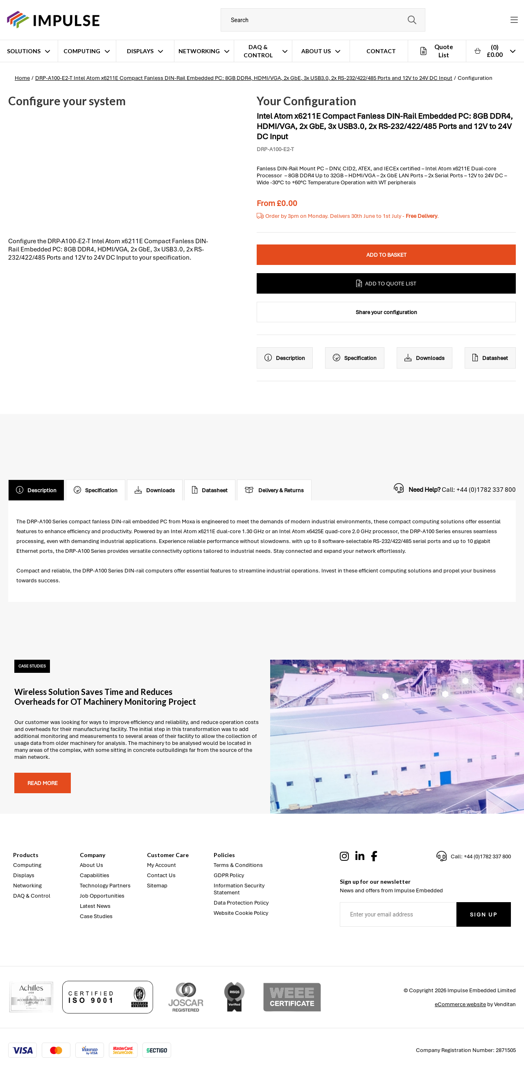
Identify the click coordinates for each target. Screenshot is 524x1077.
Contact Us (161, 875)
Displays (140, 51)
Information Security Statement (239, 889)
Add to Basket (386, 254)
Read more (42, 783)
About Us (316, 51)
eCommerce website (460, 1004)
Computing (81, 51)
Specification (355, 358)
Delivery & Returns (274, 490)
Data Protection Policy (241, 902)
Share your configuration (386, 312)
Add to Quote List (386, 283)
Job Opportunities (102, 895)
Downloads (424, 358)
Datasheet (490, 358)
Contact (381, 51)
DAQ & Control (258, 51)
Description (284, 358)
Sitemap (157, 885)
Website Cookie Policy (241, 913)
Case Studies (96, 916)
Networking (199, 51)
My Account (161, 865)
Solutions (24, 51)
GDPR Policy (229, 875)
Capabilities (94, 875)
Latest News (95, 906)
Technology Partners (105, 885)
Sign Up (483, 914)
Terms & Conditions (238, 865)
